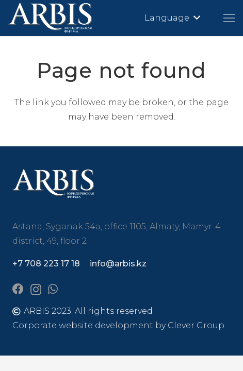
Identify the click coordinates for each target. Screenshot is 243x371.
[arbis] (50, 18)
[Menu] (229, 18)
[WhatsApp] (53, 289)
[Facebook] (18, 289)
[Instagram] (35, 289)
